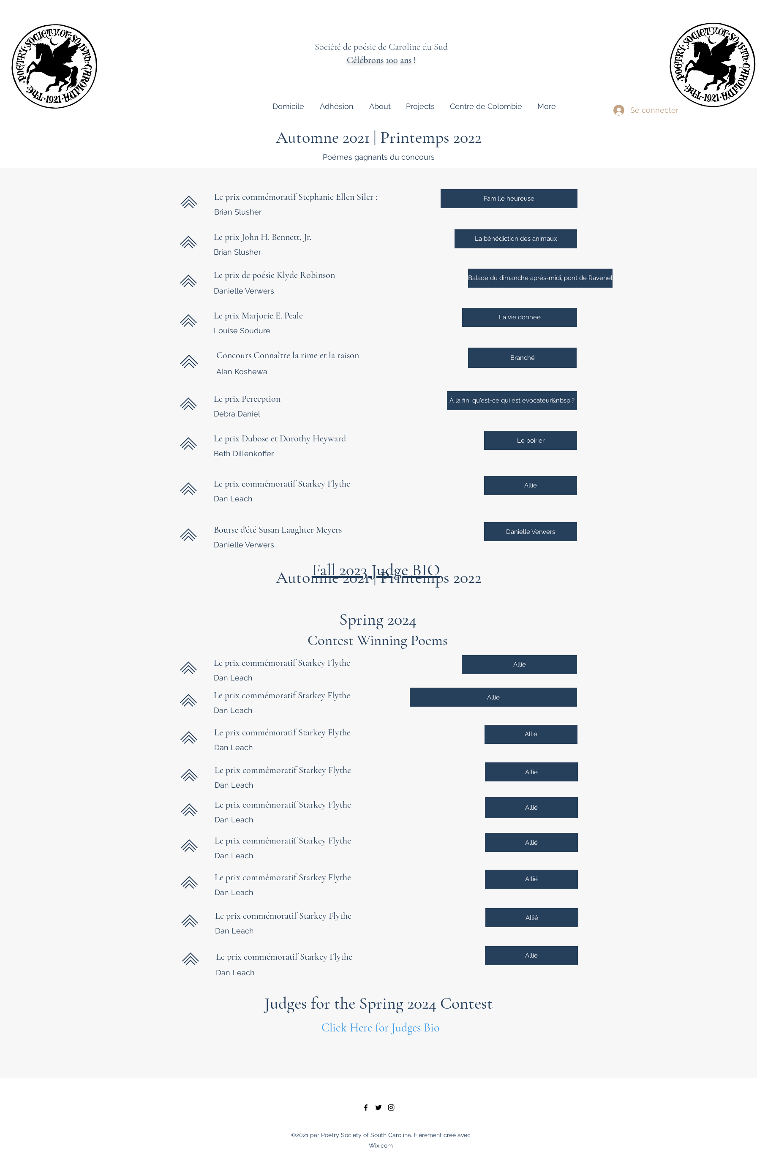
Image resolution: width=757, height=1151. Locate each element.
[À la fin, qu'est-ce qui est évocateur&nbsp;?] (512, 400)
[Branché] (522, 358)
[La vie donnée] (519, 317)
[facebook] (366, 1107)
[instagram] (391, 1107)
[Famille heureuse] (509, 198)
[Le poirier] (530, 440)
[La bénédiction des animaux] (516, 238)
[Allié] (530, 485)
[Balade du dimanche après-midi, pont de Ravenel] (540, 278)
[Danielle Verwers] (530, 531)
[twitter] (378, 1107)
